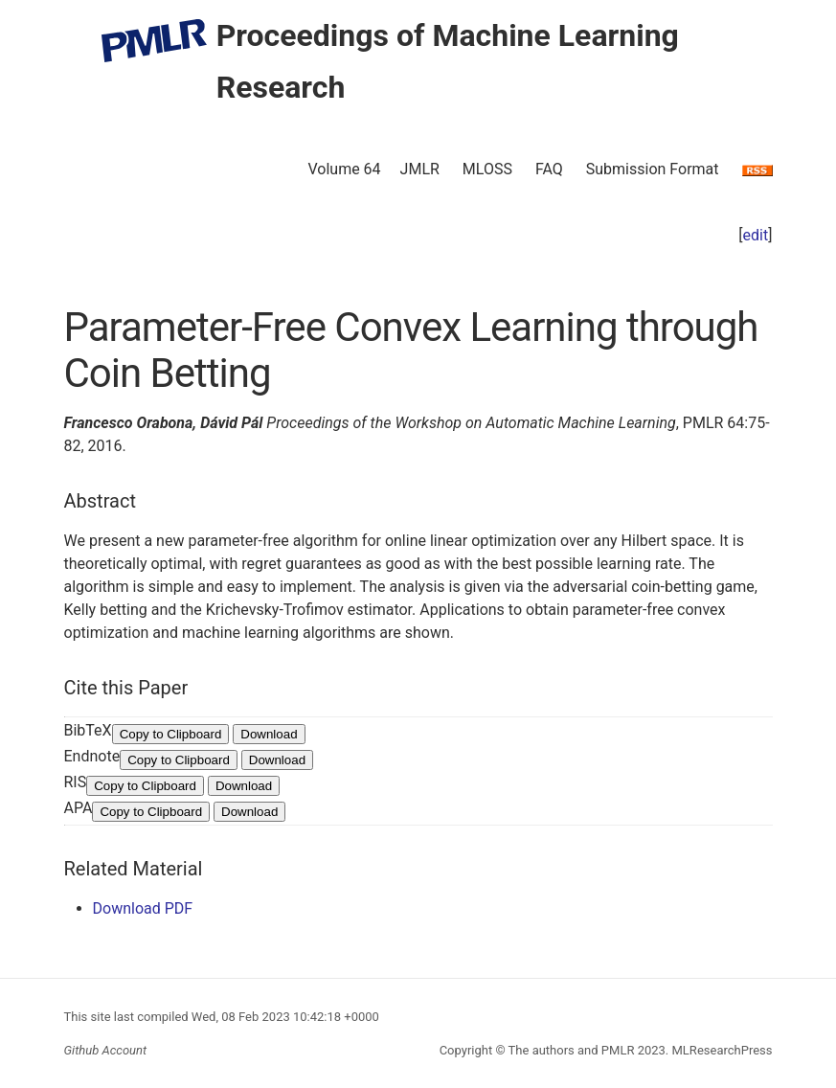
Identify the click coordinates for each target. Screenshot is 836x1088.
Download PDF (143, 908)
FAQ (549, 169)
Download (268, 734)
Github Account (105, 1050)
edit (756, 235)
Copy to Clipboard (171, 734)
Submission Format (652, 169)
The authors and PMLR (571, 1050)
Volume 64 (343, 169)
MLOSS (487, 169)
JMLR (420, 169)
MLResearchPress (720, 1050)
